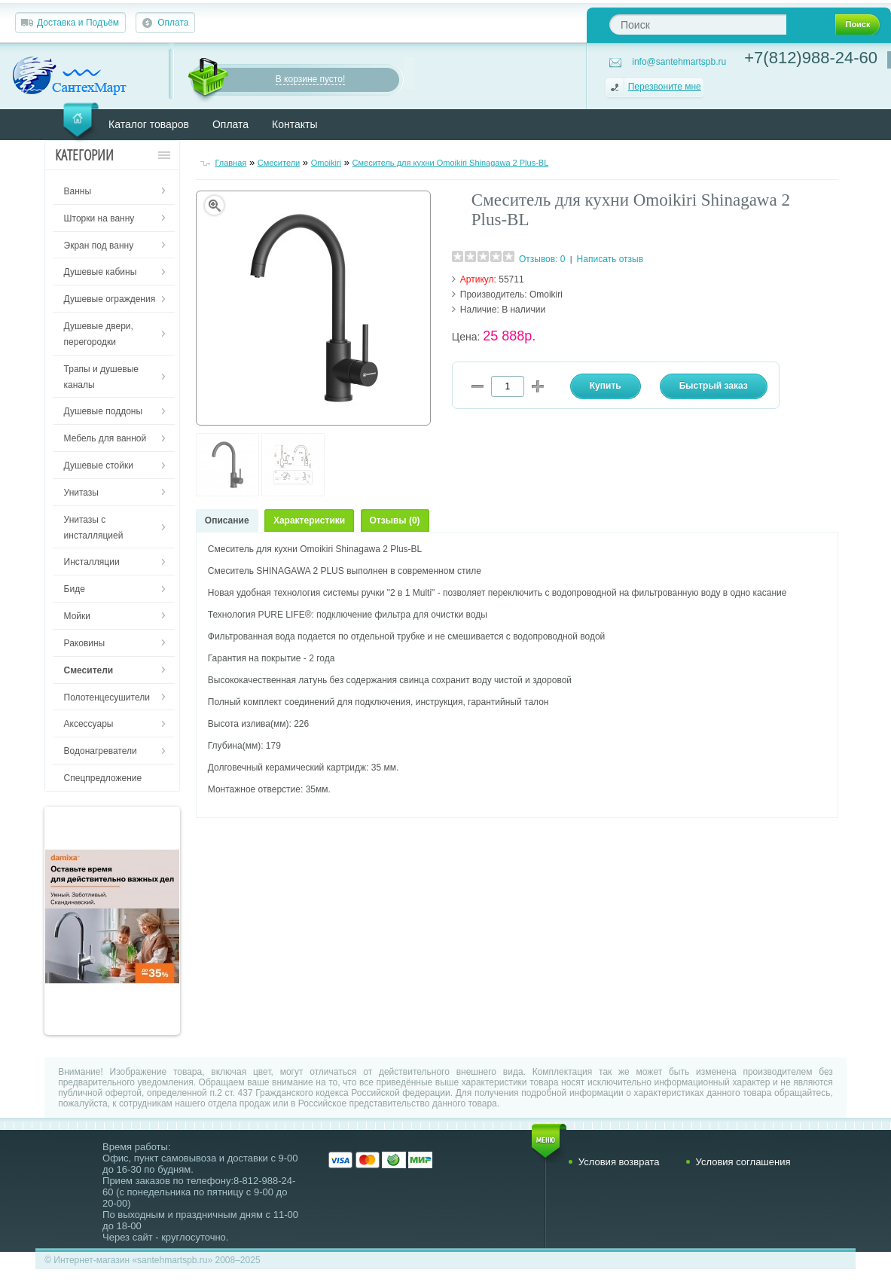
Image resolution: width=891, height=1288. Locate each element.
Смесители (279, 162)
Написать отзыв (610, 259)
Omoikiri (326, 162)
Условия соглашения (743, 1161)
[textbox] (697, 24)
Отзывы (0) (395, 520)
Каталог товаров (148, 124)
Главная (230, 162)
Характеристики (309, 520)
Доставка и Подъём (78, 22)
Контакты (294, 124)
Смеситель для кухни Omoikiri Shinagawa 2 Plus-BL (450, 162)
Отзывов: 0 (542, 259)
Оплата (172, 22)
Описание (227, 520)
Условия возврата (619, 1161)
